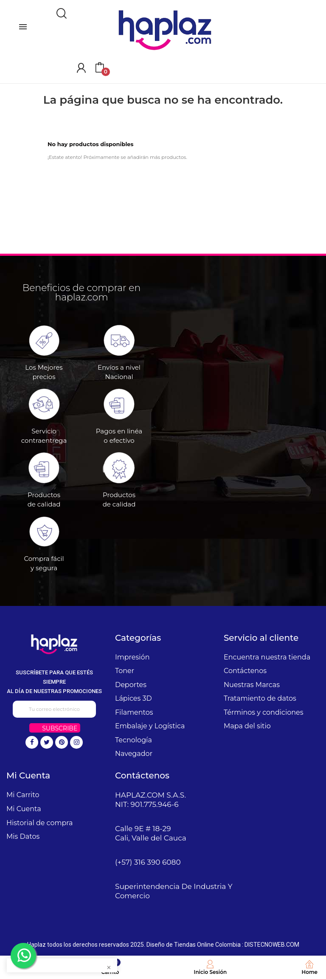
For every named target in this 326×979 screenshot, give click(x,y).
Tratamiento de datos (260, 698)
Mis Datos (22, 836)
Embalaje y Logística (150, 726)
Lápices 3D (133, 698)
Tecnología (133, 740)
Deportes (130, 685)
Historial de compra (39, 823)
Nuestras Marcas (252, 685)
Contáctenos (245, 671)
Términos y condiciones (264, 712)
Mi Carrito (22, 795)
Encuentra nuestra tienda (267, 657)
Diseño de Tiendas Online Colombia (193, 944)
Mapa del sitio (247, 726)
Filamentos (134, 712)
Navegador (133, 754)
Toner (124, 671)
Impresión (132, 657)
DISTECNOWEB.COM (271, 944)
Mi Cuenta (23, 809)
